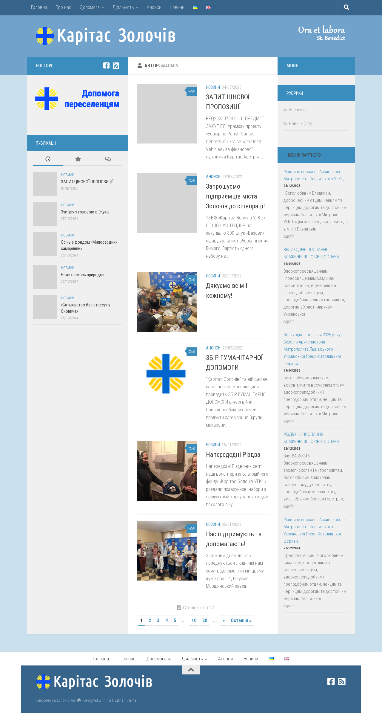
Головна (39, 7)
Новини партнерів (303, 155)
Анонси (154, 7)
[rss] (115, 65)
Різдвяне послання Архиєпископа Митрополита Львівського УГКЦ (315, 175)
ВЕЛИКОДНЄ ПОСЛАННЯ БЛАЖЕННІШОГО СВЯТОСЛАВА (311, 253)
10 (194, 620)
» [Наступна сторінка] (224, 620)
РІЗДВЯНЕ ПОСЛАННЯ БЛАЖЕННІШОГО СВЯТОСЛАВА (311, 438)
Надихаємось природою (83, 274)
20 (204, 620)
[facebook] (106, 65)
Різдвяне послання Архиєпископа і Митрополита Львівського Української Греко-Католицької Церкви (315, 530)
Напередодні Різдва (233, 454)
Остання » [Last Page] (241, 620)
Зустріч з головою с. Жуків (85, 212)
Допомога (90, 7)
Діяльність (123, 7)
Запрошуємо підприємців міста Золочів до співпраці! (235, 196)
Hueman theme (124, 700)
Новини (177, 7)
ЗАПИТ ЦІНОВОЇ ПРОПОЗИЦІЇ (87, 181)
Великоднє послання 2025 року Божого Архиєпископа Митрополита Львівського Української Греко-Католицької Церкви (312, 349)
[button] (316, 33)
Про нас (63, 7)
